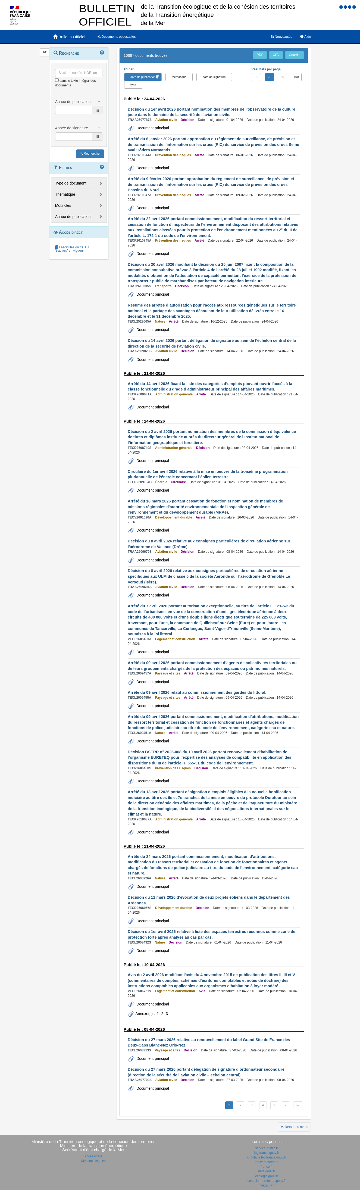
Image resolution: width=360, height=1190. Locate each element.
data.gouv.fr (266, 1171)
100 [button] (296, 77)
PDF (260, 55)
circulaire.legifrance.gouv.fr (266, 1157)
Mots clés (63, 205)
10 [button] (256, 77)
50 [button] (282, 77)
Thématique (65, 194)
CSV (276, 55)
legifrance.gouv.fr (266, 1153)
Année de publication (73, 216)
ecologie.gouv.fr (266, 1176)
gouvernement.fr (266, 1162)
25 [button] (269, 77)
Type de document (70, 183)
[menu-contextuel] (57, 80)
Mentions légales (93, 1161)
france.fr (267, 1167)
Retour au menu (294, 1127)
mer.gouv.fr (267, 1185)
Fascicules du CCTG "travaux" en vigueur (72, 248)
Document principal (152, 128)
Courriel (294, 55)
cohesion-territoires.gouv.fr (267, 1181)
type (133, 84)
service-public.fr (266, 1148)
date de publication (142, 77)
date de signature (214, 77)
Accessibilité (93, 1156)
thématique (179, 77)
